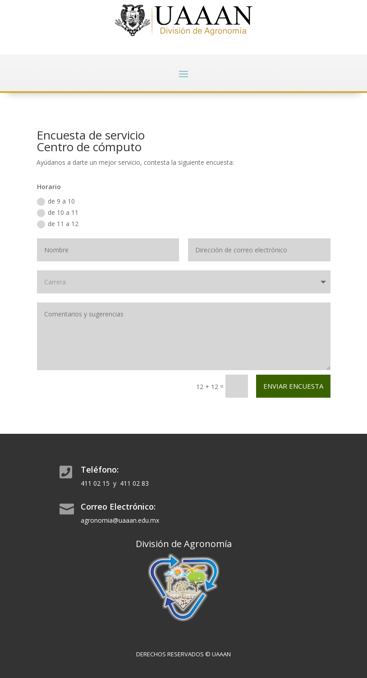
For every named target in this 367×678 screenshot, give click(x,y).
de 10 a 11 (57, 212)
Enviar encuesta (293, 385)
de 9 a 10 (56, 201)
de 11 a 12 (57, 223)
